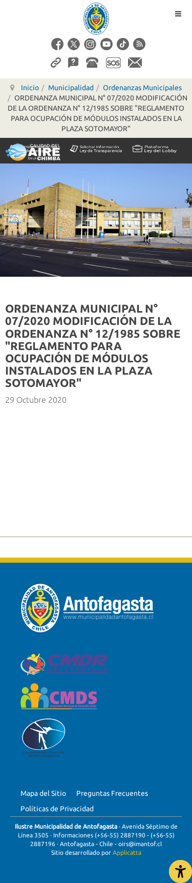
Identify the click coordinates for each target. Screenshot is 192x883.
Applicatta (127, 852)
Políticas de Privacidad (57, 809)
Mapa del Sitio (43, 793)
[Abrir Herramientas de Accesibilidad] (180, 871)
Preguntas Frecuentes (112, 793)
